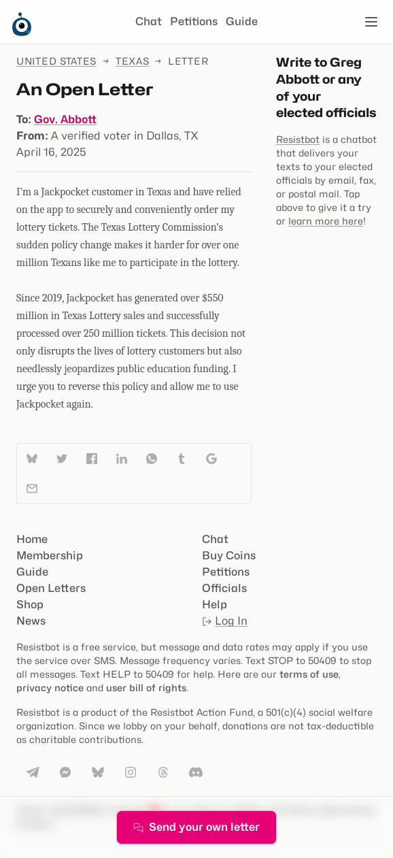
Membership (49, 555)
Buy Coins (229, 555)
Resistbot (298, 139)
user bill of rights (146, 687)
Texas (133, 61)
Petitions (194, 21)
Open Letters (51, 588)
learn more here (325, 221)
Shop (30, 604)
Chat (148, 21)
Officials (224, 588)
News (31, 620)
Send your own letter (196, 827)
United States (56, 61)
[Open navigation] (371, 22)
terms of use (309, 674)
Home (32, 539)
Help (214, 604)
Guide (242, 21)
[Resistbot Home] (22, 32)
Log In (224, 620)
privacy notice (50, 687)
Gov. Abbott (65, 119)
